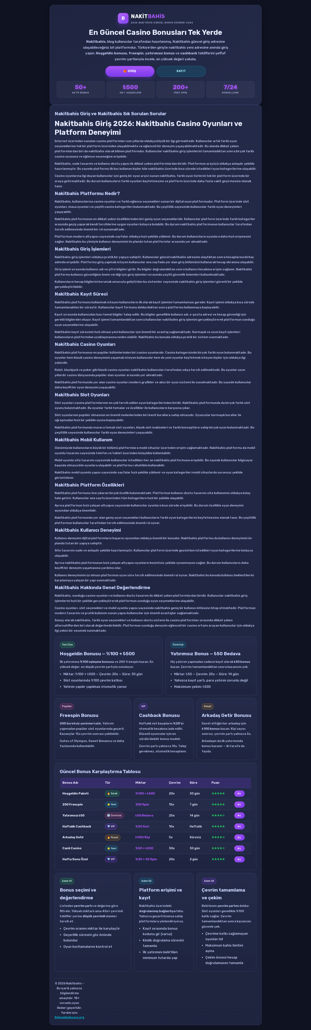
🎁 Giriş (129, 71)
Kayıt (181, 71)
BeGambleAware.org (69, 1017)
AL (239, 793)
